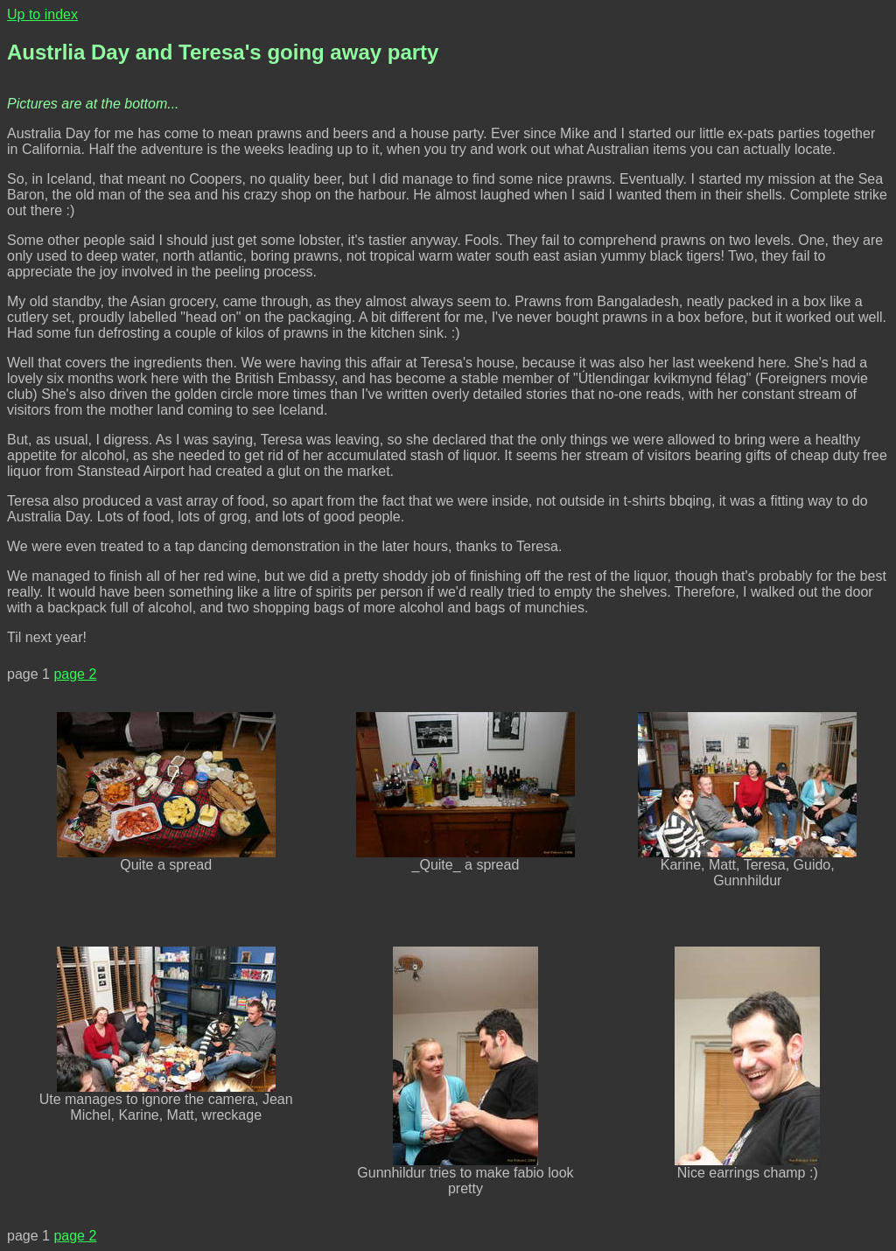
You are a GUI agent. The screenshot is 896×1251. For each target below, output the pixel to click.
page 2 (74, 674)
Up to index (42, 14)
